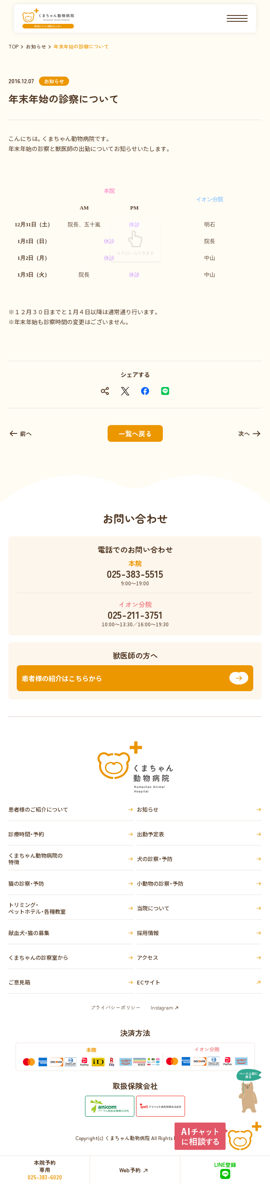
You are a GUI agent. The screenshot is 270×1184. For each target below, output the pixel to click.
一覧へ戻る (135, 433)
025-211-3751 (135, 614)
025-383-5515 (135, 573)
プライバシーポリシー (115, 1007)
